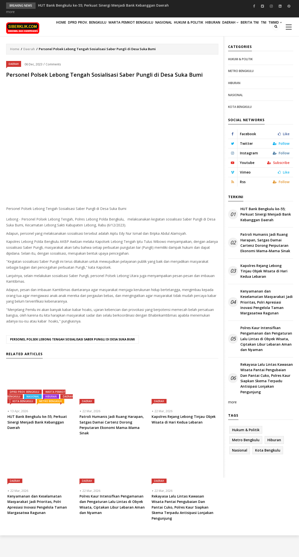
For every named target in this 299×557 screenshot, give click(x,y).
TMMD (103, 47)
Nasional (178, 27)
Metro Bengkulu (50, 423)
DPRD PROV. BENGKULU (94, 27)
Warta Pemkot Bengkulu (141, 27)
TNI (86, 47)
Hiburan (237, 27)
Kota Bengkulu (23, 423)
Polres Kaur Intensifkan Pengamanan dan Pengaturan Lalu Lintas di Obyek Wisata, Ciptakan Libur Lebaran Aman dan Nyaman (266, 360)
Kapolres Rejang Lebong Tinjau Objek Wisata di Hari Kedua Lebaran (263, 293)
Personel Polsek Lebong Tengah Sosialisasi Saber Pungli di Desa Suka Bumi (72, 361)
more (10, 11)
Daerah (259, 27)
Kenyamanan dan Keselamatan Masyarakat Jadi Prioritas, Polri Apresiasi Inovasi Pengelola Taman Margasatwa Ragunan (266, 323)
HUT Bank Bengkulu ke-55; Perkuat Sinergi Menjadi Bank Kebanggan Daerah (103, 5)
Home (63, 27)
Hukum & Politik (208, 27)
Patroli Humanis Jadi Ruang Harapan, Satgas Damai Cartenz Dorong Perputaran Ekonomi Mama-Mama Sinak (265, 264)
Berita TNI (67, 47)
